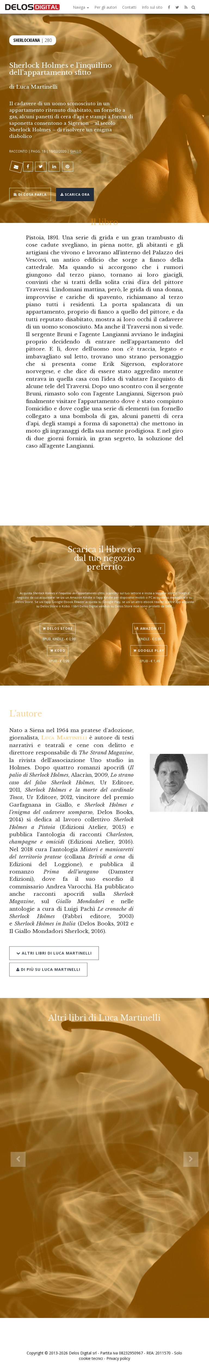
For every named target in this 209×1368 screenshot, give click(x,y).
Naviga (81, 7)
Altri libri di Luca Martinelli (54, 943)
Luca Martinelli (64, 737)
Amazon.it (149, 621)
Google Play (148, 643)
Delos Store (58, 621)
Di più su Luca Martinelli (48, 959)
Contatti (129, 7)
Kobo (57, 643)
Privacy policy (118, 1358)
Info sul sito (152, 7)
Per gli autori (105, 7)
